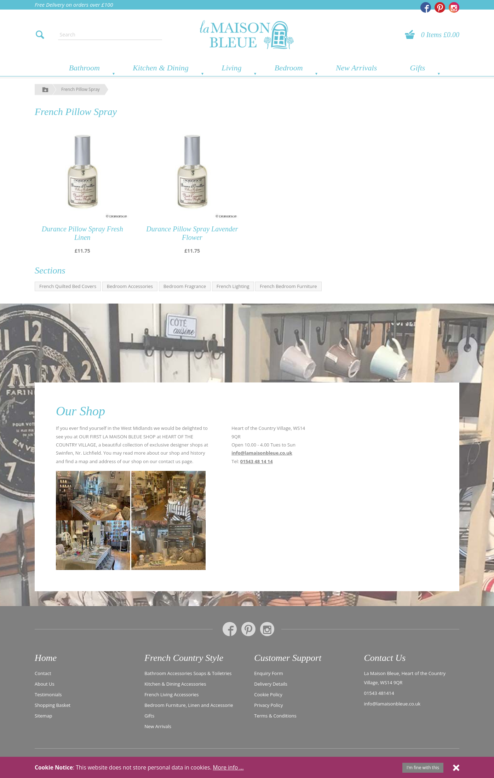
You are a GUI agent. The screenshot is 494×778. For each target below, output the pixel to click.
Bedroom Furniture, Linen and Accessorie (188, 705)
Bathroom (84, 67)
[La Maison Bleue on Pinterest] (440, 7)
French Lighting (233, 286)
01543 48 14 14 (256, 461)
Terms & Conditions (275, 716)
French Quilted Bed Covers (67, 286)
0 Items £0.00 (440, 34)
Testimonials (48, 694)
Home (46, 658)
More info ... (228, 767)
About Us (44, 684)
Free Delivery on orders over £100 (74, 4)
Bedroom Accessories (130, 286)
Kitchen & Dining (161, 67)
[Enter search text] (110, 34)
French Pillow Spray (80, 89)
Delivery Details (270, 684)
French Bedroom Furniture (288, 286)
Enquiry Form (268, 673)
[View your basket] (411, 34)
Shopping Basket (52, 705)
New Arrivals (356, 67)
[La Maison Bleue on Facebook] (425, 7)
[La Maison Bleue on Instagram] (454, 7)
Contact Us (385, 658)
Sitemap (43, 716)
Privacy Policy (268, 705)
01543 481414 (379, 693)
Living (231, 67)
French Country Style (183, 658)
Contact (43, 673)
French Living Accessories (171, 694)
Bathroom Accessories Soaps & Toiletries (187, 673)
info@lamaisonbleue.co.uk (261, 453)
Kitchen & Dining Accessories (175, 684)
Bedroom (289, 67)
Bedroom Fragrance (184, 286)
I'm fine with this (423, 768)
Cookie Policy (268, 694)
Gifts (417, 67)
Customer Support (287, 658)
